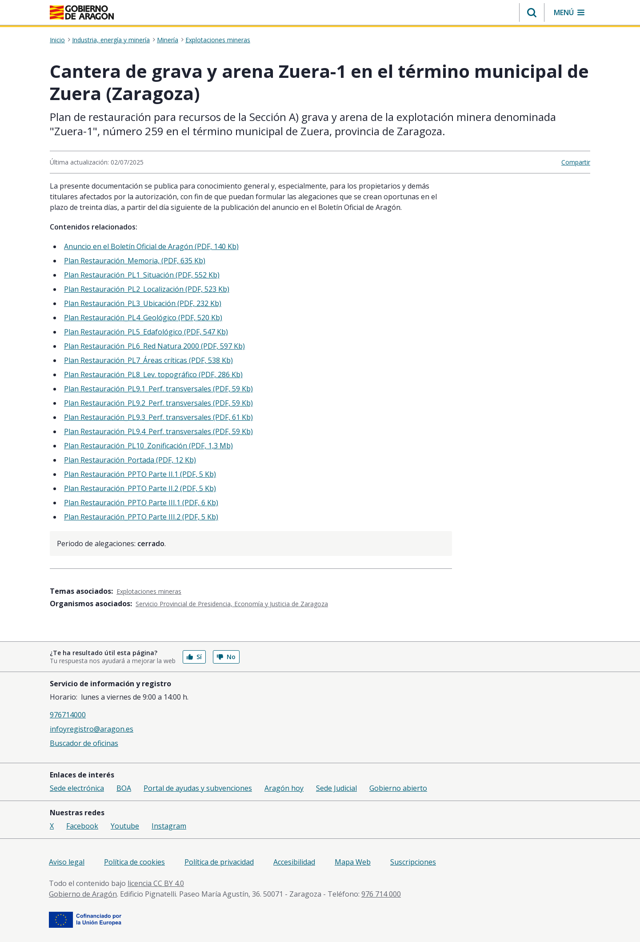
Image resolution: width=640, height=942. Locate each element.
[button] (531, 12)
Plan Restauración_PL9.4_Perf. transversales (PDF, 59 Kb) (158, 431)
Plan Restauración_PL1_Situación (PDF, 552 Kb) (142, 275)
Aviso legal (66, 862)
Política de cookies (134, 862)
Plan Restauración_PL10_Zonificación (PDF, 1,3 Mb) (148, 446)
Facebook (82, 826)
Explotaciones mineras (217, 40)
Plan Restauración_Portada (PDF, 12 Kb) (130, 460)
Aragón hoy (284, 788)
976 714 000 (381, 894)
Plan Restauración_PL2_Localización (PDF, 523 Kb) (146, 289)
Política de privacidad (219, 862)
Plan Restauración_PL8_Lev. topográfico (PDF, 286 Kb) (153, 374)
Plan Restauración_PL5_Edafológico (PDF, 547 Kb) (146, 332)
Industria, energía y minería (111, 40)
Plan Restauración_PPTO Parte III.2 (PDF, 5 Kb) (141, 517)
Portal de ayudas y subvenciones (198, 788)
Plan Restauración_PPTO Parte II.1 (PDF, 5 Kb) (140, 474)
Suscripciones (413, 862)
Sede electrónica (77, 788)
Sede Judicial (336, 788)
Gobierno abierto (398, 788)
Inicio (57, 40)
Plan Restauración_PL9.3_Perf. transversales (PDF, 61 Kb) (158, 417)
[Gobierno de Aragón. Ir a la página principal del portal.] (82, 12)
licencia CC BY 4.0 (156, 883)
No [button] (226, 656)
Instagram (169, 826)
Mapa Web (353, 862)
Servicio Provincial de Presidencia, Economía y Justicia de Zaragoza (232, 604)
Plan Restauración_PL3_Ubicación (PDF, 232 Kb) (142, 303)
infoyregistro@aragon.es (91, 729)
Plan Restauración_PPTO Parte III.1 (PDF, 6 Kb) (141, 502)
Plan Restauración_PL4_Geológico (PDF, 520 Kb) (143, 317)
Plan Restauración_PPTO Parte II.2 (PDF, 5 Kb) (140, 488)
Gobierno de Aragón (83, 894)
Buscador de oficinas (84, 743)
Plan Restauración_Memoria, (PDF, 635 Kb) (134, 261)
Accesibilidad (294, 862)
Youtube (125, 826)
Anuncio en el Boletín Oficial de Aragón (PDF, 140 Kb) (151, 246)
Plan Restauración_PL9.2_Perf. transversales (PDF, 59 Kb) (158, 403)
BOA (123, 788)
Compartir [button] (575, 162)
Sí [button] (194, 656)
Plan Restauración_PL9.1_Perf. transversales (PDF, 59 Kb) (158, 389)
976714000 (68, 715)
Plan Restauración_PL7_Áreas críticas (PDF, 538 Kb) (148, 360)
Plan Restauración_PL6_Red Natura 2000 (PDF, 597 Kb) (154, 346)
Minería (167, 40)
